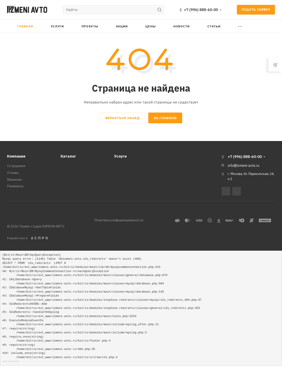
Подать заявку (255, 9)
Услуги (120, 156)
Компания (16, 156)
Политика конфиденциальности (118, 220)
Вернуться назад (122, 118)
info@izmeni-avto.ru (243, 165)
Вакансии (14, 179)
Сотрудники (16, 166)
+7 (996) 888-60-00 (201, 9)
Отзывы (13, 173)
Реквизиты (15, 186)
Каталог (68, 156)
